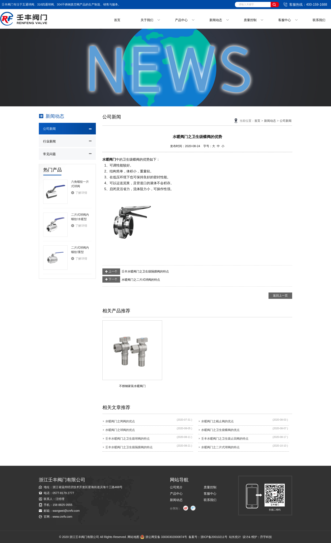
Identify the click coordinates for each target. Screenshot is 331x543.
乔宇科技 (266, 537)
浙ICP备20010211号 (214, 537)
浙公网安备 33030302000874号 (163, 537)
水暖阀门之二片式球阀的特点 (131, 279)
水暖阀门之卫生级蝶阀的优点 (220, 430)
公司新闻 (49, 128)
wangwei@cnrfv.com (66, 510)
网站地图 (133, 537)
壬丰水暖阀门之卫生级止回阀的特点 (224, 438)
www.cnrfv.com (62, 516)
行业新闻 (49, 141)
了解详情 (81, 192)
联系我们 (319, 20)
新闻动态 (215, 20)
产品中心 (181, 20)
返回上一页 (280, 295)
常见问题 (49, 154)
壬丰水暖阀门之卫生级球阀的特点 (127, 438)
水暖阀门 (109, 159)
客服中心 (284, 20)
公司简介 (176, 487)
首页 (117, 20)
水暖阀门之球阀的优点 (120, 430)
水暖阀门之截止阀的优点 (217, 421)
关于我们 (147, 20)
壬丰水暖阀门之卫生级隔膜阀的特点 (135, 271)
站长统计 (235, 537)
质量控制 (250, 20)
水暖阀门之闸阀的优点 (120, 421)
